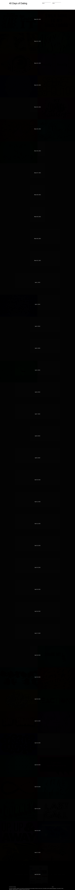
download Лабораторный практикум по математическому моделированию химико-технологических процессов (34, 886)
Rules (53, 3)
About (43, 3)
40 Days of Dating (18, 3)
